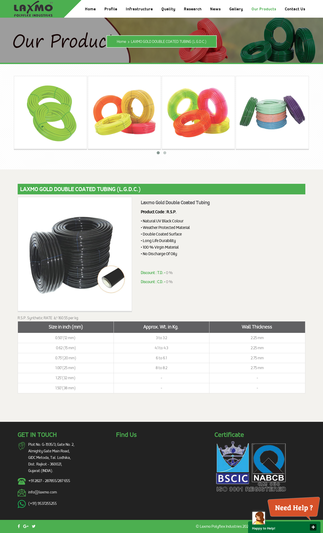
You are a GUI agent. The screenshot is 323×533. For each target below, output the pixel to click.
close (313, 527)
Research (193, 9)
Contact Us (295, 9)
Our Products (264, 9)
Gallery (236, 9)
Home (90, 9)
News (215, 9)
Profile (110, 9)
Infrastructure (139, 9)
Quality (168, 9)
